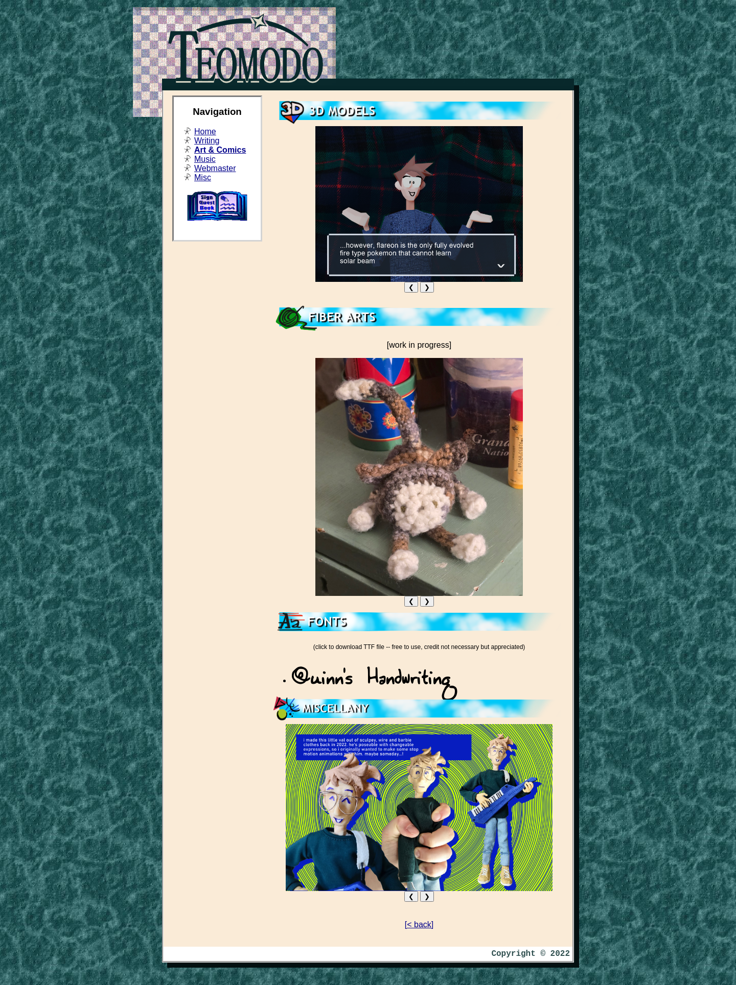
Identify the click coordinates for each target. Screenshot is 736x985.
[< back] (419, 924)
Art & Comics (220, 150)
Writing (207, 140)
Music (205, 159)
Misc (202, 177)
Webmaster (215, 168)
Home (205, 131)
